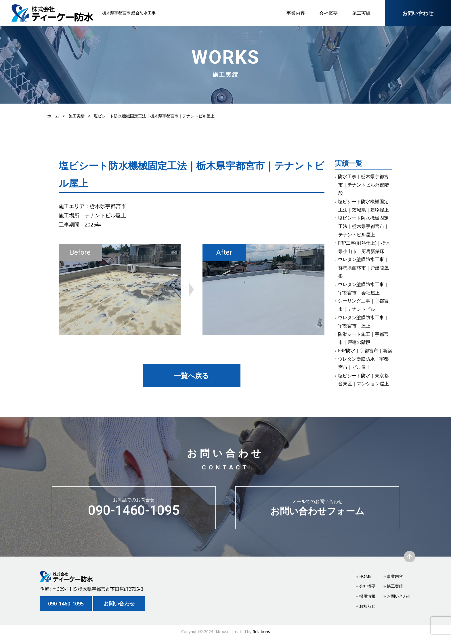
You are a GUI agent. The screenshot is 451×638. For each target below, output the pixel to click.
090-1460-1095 (133, 512)
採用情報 (367, 596)
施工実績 (361, 13)
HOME (365, 576)
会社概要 (328, 13)
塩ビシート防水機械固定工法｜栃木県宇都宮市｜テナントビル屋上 (363, 226)
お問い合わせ (417, 12)
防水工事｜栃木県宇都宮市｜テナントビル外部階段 (363, 184)
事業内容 (295, 13)
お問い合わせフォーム (317, 512)
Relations (261, 631)
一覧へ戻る (191, 375)
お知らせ (367, 606)
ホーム (53, 116)
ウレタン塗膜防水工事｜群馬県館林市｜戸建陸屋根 (363, 267)
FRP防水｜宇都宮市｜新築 (365, 350)
